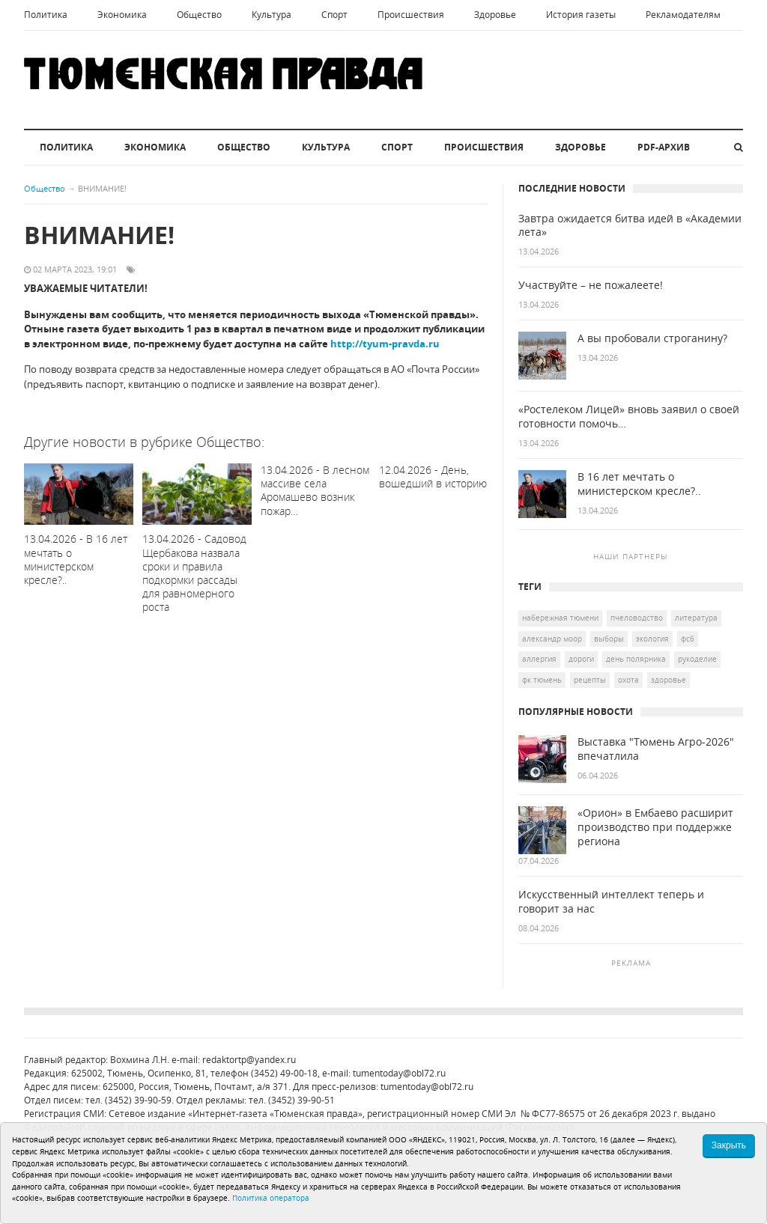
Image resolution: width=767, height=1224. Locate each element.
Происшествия (411, 14)
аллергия (539, 659)
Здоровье (495, 14)
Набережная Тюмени (560, 617)
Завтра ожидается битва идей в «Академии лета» (630, 226)
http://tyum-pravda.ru (385, 343)
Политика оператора (270, 1198)
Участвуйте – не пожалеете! (590, 285)
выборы (609, 638)
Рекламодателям (683, 14)
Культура (271, 14)
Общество (199, 14)
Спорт (334, 14)
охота (628, 680)
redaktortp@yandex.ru (249, 1059)
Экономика (122, 14)
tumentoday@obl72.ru (399, 1073)
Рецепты (590, 680)
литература (696, 617)
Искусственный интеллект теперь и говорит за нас (611, 902)
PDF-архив (663, 147)
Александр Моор (552, 638)
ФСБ (687, 638)
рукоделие (697, 659)
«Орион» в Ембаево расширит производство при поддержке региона (655, 827)
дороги (581, 659)
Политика (45, 14)
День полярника (636, 659)
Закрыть (729, 1145)
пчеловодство (636, 617)
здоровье (668, 680)
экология (652, 638)
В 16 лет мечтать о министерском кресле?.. (639, 484)
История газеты (581, 14)
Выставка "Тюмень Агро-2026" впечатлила (655, 749)
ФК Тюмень (542, 680)
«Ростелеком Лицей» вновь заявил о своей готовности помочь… (628, 416)
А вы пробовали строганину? (652, 338)
